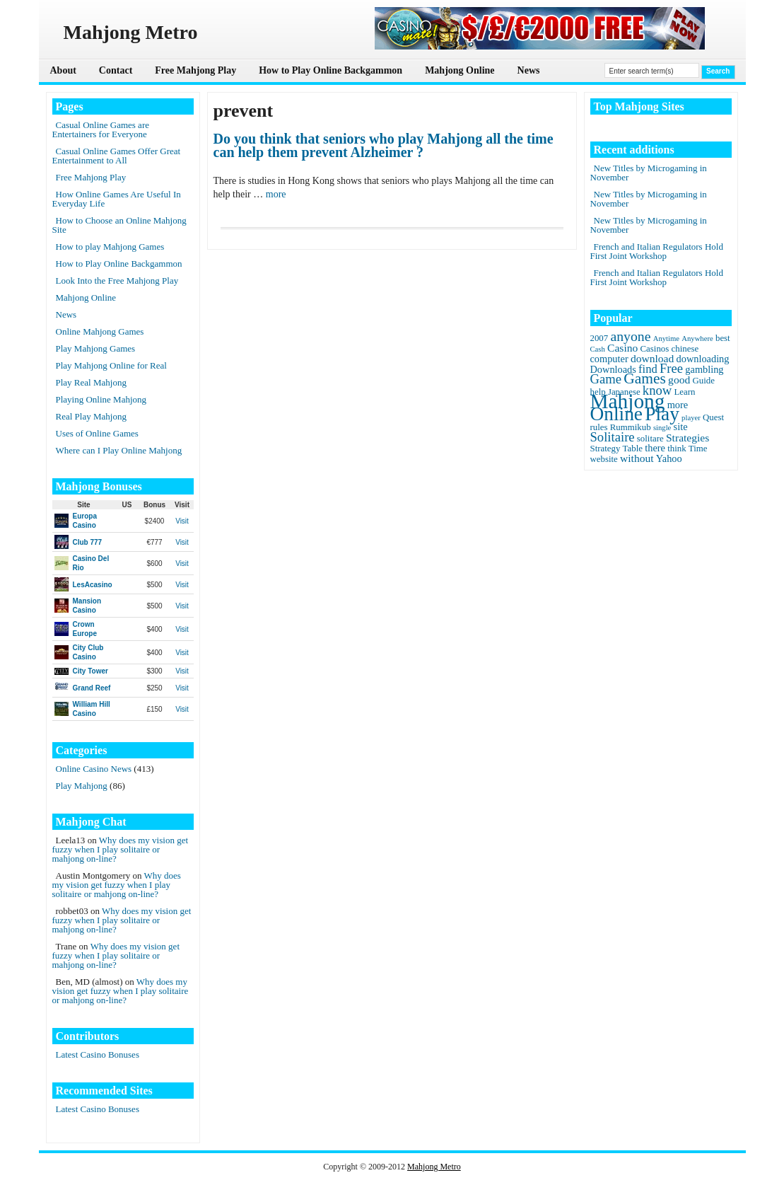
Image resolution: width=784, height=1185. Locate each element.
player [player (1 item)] (691, 418)
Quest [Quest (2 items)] (713, 417)
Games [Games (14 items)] (645, 378)
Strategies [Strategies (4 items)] (687, 438)
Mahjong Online (459, 70)
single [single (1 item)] (662, 428)
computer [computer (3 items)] (609, 358)
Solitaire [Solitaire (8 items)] (612, 436)
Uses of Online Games (97, 433)
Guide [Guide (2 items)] (703, 381)
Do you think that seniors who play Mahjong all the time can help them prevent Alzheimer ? (383, 146)
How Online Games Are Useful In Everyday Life (116, 199)
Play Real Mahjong (91, 382)
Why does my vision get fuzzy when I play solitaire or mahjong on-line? (120, 849)
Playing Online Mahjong (101, 399)
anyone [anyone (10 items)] (630, 336)
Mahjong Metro (434, 1167)
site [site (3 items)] (681, 426)
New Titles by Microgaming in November (648, 173)
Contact (115, 70)
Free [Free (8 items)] (671, 368)
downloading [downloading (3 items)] (703, 358)
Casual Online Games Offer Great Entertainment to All (116, 156)
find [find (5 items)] (647, 369)
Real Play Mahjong (91, 416)
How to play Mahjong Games (110, 246)
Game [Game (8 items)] (605, 378)
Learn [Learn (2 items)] (684, 392)
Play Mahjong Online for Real (111, 365)
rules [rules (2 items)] (599, 427)
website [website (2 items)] (604, 459)
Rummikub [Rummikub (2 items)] (630, 427)
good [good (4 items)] (679, 380)
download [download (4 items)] (652, 358)
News (528, 70)
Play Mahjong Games (96, 348)
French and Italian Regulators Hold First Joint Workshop (656, 251)
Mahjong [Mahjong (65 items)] (627, 401)
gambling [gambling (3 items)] (704, 369)
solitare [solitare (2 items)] (650, 439)
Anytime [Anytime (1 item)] (666, 338)
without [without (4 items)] (637, 458)
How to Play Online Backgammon (330, 70)
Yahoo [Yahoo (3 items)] (669, 458)
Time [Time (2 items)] (698, 448)
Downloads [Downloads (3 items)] (613, 369)
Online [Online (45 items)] (616, 413)
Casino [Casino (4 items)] (622, 348)
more (276, 194)
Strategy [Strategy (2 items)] (605, 448)
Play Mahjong (81, 785)
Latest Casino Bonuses (97, 1054)
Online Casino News (94, 768)
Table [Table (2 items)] (633, 448)
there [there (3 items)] (655, 447)
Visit (182, 521)
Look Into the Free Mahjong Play (117, 280)
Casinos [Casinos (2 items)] (654, 349)
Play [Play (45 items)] (662, 413)
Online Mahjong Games (100, 331)
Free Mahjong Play (195, 70)
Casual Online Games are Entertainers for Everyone (100, 129)
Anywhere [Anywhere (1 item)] (697, 338)
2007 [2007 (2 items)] (599, 338)
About (63, 70)
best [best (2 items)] (722, 338)
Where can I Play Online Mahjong (119, 450)
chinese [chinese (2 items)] (685, 349)
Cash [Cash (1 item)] (597, 349)
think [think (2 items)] (676, 448)
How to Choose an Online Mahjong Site (119, 225)
